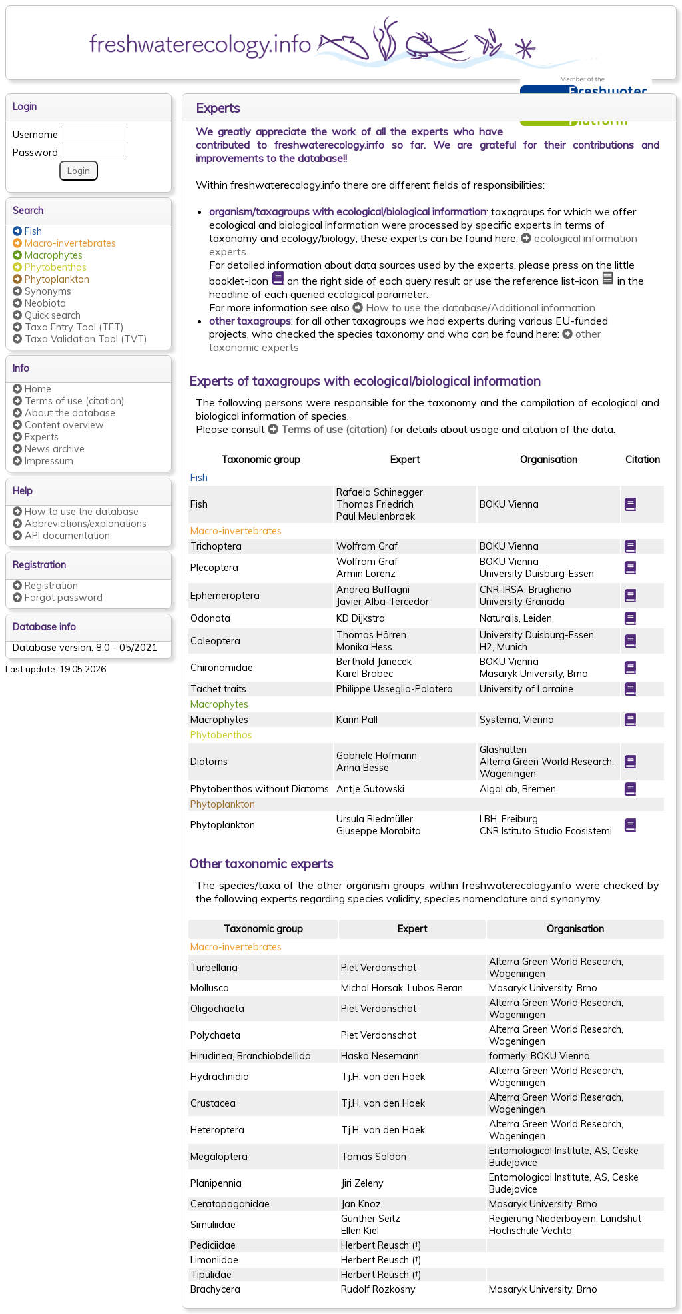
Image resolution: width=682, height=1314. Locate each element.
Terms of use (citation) (69, 401)
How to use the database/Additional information (473, 307)
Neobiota (39, 303)
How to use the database (76, 512)
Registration (45, 586)
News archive (49, 449)
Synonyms (42, 291)
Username (35, 133)
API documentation (61, 536)
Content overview (58, 425)
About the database (64, 413)
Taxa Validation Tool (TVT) (80, 339)
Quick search (47, 315)
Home (32, 389)
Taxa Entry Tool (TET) (68, 327)
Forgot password (58, 598)
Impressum (43, 461)
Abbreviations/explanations (80, 524)
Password (35, 151)
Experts (36, 437)
